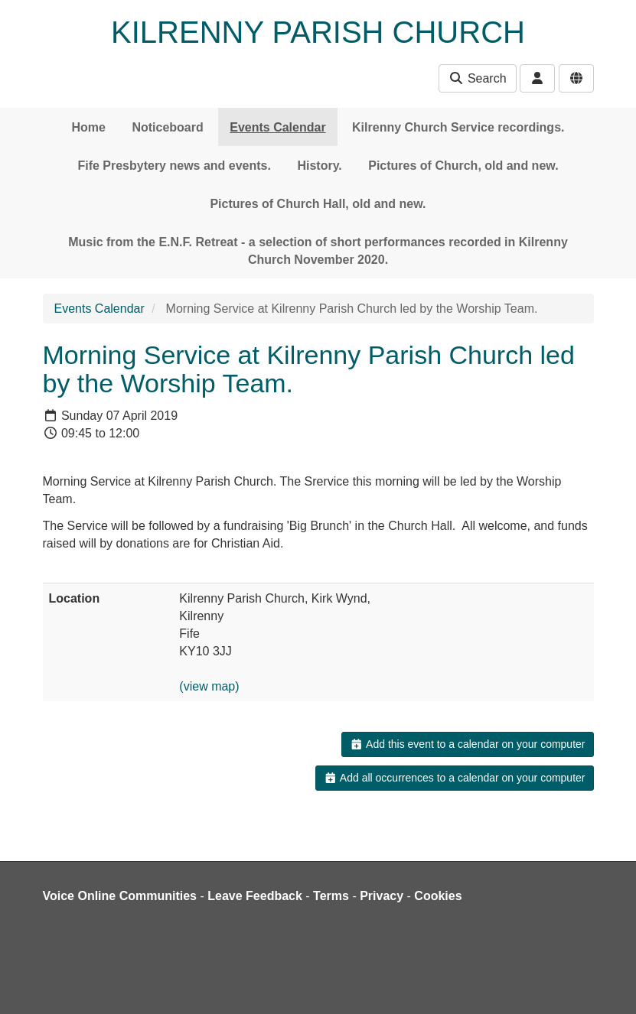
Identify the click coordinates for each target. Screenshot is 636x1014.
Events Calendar (277, 127)
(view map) (209, 686)
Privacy (381, 895)
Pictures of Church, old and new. (463, 165)
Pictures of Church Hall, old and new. (318, 203)
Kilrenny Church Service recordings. (458, 127)
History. (319, 165)
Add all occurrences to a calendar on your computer (454, 778)
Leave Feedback (254, 895)
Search (477, 78)
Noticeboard (167, 127)
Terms (331, 895)
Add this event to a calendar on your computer (467, 744)
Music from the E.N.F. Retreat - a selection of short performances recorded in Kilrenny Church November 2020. (318, 251)
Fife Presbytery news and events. (174, 165)
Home (89, 127)
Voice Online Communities (120, 895)
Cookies (438, 895)
